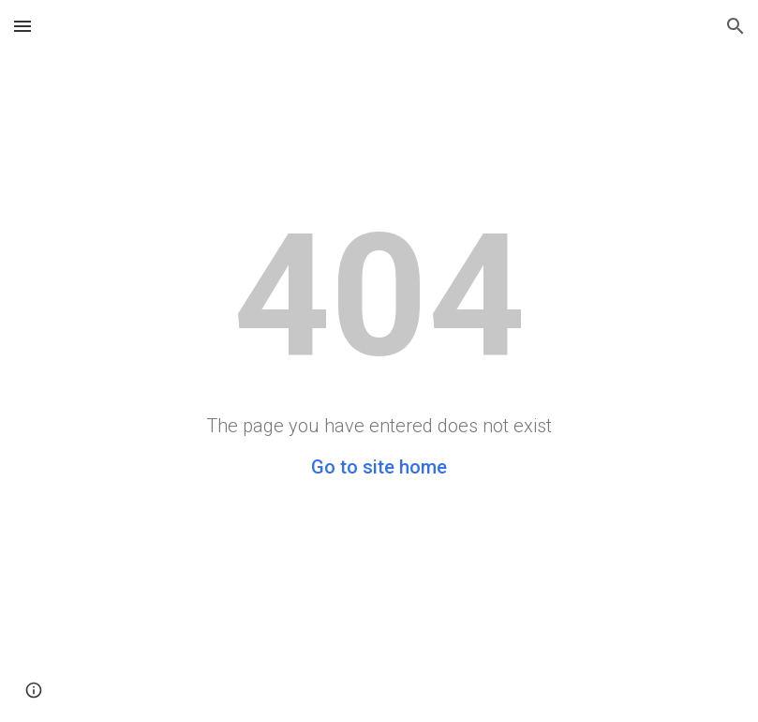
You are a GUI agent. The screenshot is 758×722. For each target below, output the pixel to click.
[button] (22, 26)
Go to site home (379, 467)
